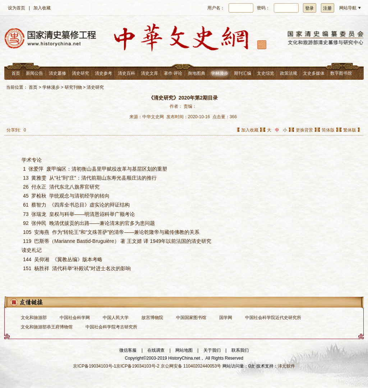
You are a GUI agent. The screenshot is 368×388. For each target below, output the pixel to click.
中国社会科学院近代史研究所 (273, 317)
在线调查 (156, 350)
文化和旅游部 (34, 317)
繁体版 (349, 130)
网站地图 (184, 350)
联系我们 (240, 350)
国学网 (225, 317)
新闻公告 (34, 73)
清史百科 (126, 73)
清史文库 (149, 73)
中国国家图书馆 (191, 317)
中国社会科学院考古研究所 (111, 326)
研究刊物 (73, 87)
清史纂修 (57, 73)
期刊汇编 (242, 73)
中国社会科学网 (75, 317)
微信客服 (128, 350)
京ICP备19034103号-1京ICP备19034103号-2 (116, 366)
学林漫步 (219, 73)
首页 (16, 73)
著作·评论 (173, 73)
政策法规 (288, 73)
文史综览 (265, 73)
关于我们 (212, 350)
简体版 (328, 130)
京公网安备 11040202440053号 (191, 366)
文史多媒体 (314, 73)
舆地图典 (196, 73)
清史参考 (103, 73)
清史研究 (80, 73)
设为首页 (16, 7)
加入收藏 (42, 7)
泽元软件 (286, 366)
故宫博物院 (152, 317)
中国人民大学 (116, 317)
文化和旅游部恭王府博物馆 (47, 326)
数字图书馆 (341, 73)
